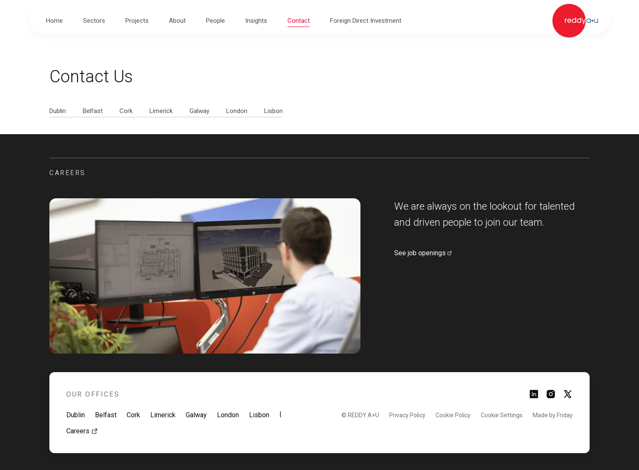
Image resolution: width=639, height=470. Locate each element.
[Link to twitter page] (568, 397)
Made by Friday (553, 415)
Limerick (163, 415)
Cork (133, 415)
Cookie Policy (453, 415)
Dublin (75, 415)
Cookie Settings (502, 415)
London (228, 415)
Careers (82, 431)
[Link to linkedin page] (534, 397)
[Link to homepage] (575, 21)
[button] (94, 20)
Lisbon (259, 415)
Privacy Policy (407, 415)
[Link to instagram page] (551, 397)
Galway (196, 415)
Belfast (105, 415)
